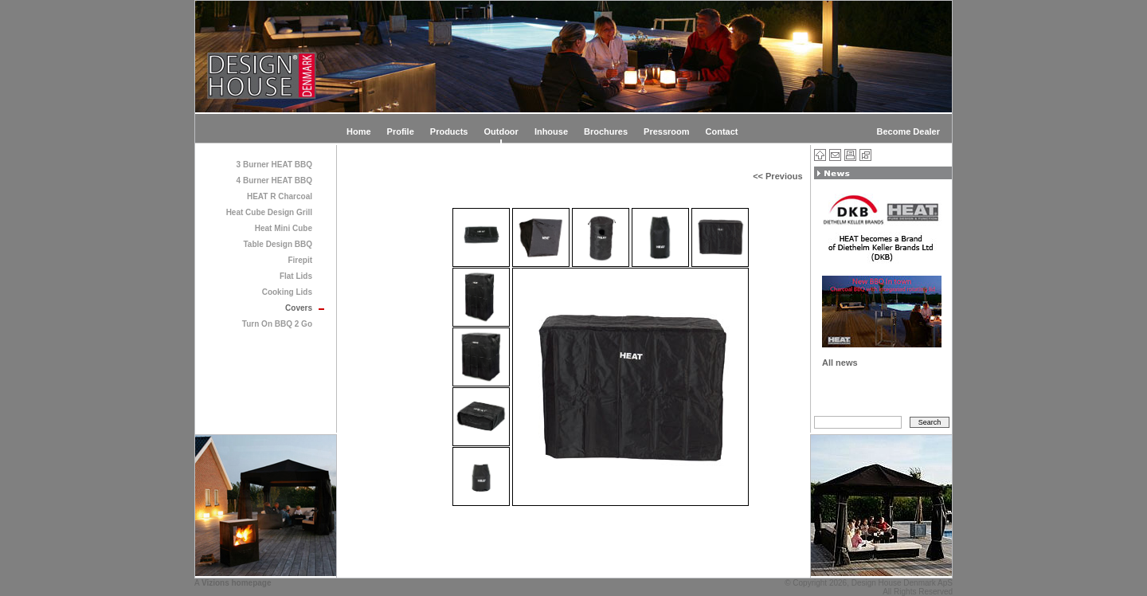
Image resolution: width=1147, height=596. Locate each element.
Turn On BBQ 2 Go (277, 324)
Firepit (300, 260)
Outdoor (500, 131)
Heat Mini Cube (283, 228)
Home (358, 131)
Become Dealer (909, 131)
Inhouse (551, 131)
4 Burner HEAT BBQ (274, 180)
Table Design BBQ (278, 244)
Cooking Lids (287, 292)
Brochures (606, 131)
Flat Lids (296, 276)
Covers (298, 308)
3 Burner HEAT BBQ (274, 164)
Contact (722, 131)
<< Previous (777, 176)
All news (840, 362)
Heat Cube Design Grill (269, 212)
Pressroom (666, 131)
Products (449, 131)
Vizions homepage (237, 582)
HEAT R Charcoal (279, 196)
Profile (400, 131)
